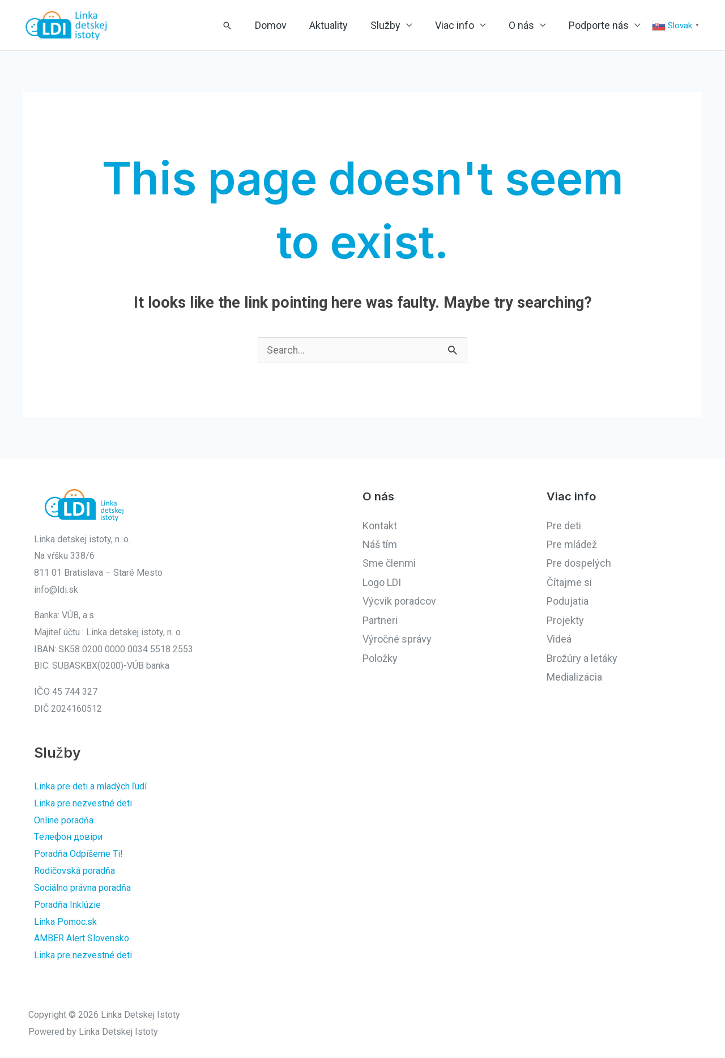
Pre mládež (572, 545)
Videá (559, 640)
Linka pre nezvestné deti (83, 804)
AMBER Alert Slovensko (81, 938)
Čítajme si (569, 583)
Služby (425, 25)
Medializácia (574, 678)
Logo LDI (381, 583)
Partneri (380, 621)
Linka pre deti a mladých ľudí (90, 787)
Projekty (565, 621)
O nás (538, 25)
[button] (295, 25)
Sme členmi (389, 564)
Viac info (482, 25)
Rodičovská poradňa (74, 871)
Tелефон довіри (68, 837)
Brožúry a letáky (582, 659)
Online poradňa (63, 820)
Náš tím (379, 545)
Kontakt (379, 527)
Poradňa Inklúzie (67, 905)
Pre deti (564, 527)
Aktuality (379, 25)
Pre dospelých (579, 564)
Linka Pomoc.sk (65, 922)
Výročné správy (397, 640)
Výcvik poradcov (399, 602)
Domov (333, 25)
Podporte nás (604, 25)
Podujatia (567, 602)
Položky (380, 659)
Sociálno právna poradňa (82, 888)
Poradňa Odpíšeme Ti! (78, 854)
